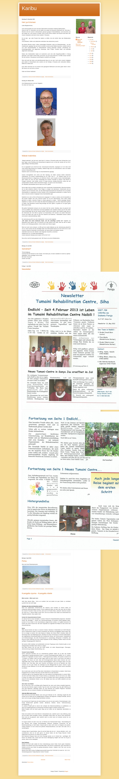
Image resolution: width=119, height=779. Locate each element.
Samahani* (26, 249)
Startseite (43, 759)
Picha (24, 561)
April (92, 50)
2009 (90, 59)
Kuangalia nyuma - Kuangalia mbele (37, 593)
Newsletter (26, 269)
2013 (90, 39)
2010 (90, 57)
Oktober (93, 46)
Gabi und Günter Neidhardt (79, 41)
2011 (90, 55)
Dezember (93, 41)
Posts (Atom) (30, 762)
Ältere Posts (67, 759)
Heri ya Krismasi (29, 22)
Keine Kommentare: (49, 76)
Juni (92, 48)
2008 (90, 61)
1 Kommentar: (48, 554)
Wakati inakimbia (29, 156)
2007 (90, 63)
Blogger (66, 771)
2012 (90, 53)
